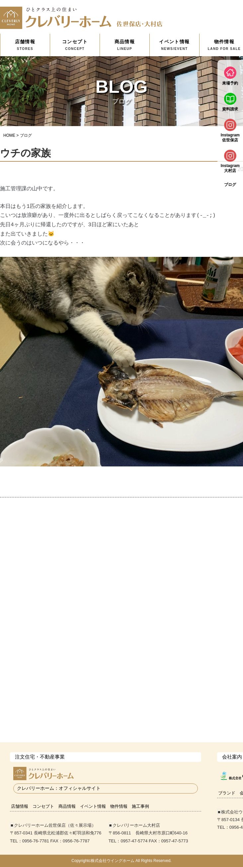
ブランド (226, 792)
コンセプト (74, 45)
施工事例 (140, 806)
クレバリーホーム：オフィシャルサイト (59, 788)
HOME (9, 135)
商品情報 (124, 45)
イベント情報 (174, 45)
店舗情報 (25, 45)
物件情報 (118, 806)
